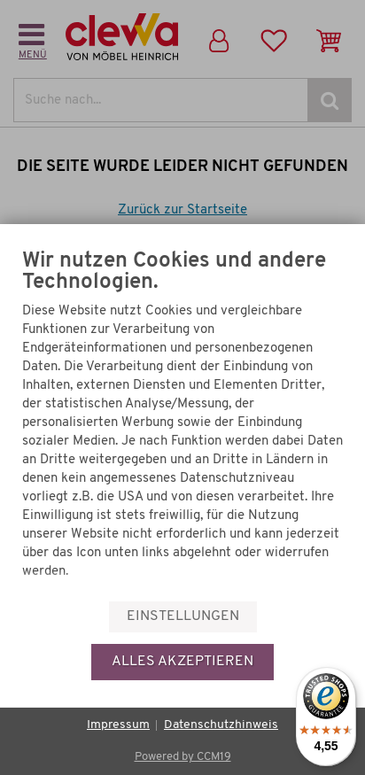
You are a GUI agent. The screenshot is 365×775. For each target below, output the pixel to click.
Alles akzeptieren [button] (182, 662)
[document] (182, 420)
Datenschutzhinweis (221, 725)
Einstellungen (183, 616)
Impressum (118, 725)
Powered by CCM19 (183, 757)
